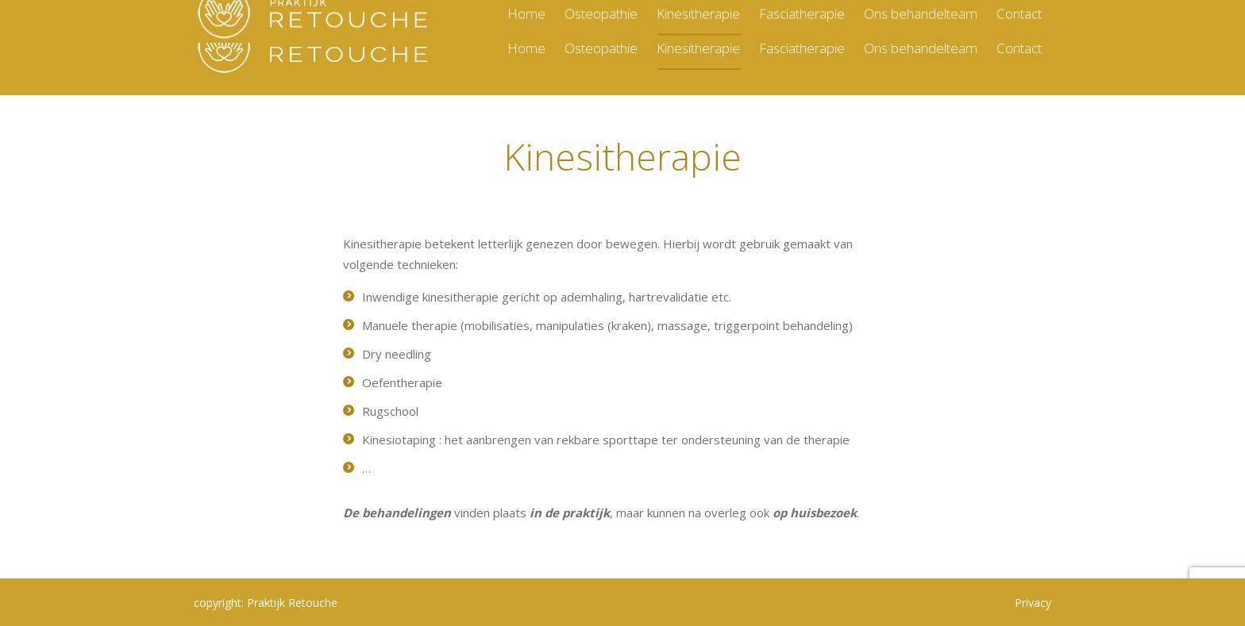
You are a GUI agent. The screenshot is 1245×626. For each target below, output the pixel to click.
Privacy (1033, 602)
